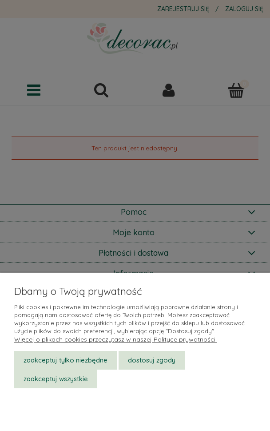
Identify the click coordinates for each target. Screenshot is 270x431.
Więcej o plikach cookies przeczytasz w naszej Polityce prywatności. (115, 339)
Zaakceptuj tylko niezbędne (65, 360)
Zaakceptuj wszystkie (56, 379)
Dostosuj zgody (151, 360)
